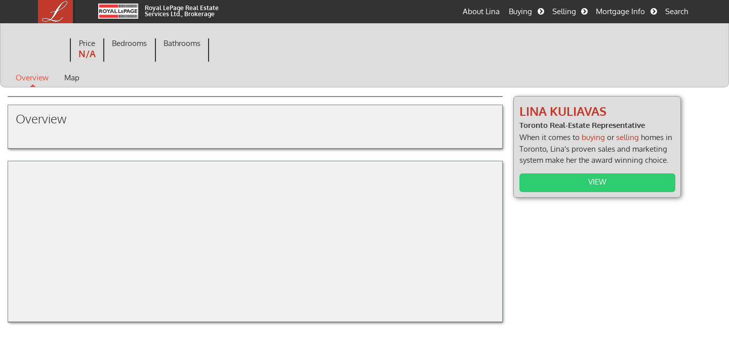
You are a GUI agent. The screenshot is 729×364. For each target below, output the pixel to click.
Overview (68, 78)
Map (108, 78)
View (583, 181)
